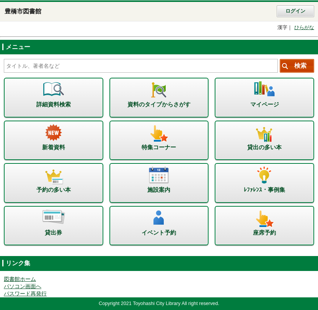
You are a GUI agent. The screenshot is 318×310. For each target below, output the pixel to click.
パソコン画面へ (22, 286)
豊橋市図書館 (23, 11)
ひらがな (304, 27)
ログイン (295, 11)
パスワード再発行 (25, 294)
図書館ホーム (20, 279)
